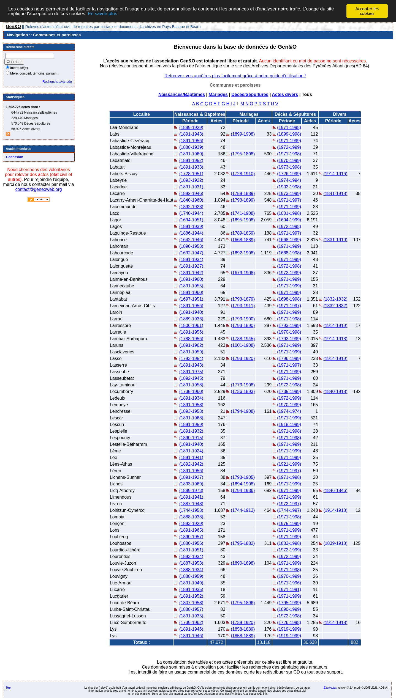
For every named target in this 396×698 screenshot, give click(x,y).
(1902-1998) (289, 187)
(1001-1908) (243, 345)
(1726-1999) (289, 173)
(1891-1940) (191, 312)
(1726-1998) (289, 622)
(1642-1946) (191, 239)
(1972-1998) (289, 226)
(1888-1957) (191, 609)
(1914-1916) (335, 173)
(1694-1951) (191, 220)
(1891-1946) (191, 629)
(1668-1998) (289, 253)
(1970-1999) (289, 160)
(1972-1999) (289, 147)
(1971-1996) (289, 583)
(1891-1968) (191, 418)
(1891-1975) (191, 371)
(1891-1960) (191, 154)
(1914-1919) (335, 325)
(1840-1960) (191, 200)
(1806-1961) (191, 325)
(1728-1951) (191, 173)
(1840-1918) (335, 391)
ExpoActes (330, 687)
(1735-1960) (191, 391)
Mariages (217, 94)
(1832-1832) (335, 299)
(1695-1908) (243, 220)
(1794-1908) (243, 411)
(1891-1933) (191, 167)
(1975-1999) (289, 523)
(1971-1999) (289, 140)
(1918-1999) (289, 424)
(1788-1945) (243, 338)
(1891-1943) (191, 134)
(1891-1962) (191, 345)
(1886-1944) (191, 233)
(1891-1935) (191, 589)
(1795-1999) (289, 602)
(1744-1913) (243, 510)
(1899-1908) (243, 134)
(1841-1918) (335, 193)
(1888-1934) (191, 569)
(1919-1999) (289, 629)
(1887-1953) (191, 563)
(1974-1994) (289, 180)
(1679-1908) (243, 272)
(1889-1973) (191, 490)
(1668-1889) (243, 239)
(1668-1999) (289, 239)
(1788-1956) (191, 338)
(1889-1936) (191, 319)
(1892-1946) (191, 193)
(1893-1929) (191, 523)
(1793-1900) (243, 319)
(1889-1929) (191, 127)
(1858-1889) (243, 629)
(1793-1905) (243, 477)
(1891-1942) (191, 272)
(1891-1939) (191, 226)
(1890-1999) (289, 609)
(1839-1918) (335, 543)
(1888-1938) (191, 517)
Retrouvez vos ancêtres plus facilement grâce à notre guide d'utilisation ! (235, 75)
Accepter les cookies (367, 11)
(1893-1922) (191, 180)
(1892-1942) (191, 464)
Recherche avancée (57, 82)
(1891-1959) (191, 352)
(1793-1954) (191, 358)
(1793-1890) (243, 325)
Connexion (14, 157)
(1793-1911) (243, 305)
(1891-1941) (191, 457)
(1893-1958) (191, 411)
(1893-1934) (191, 556)
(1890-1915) (191, 437)
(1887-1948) (191, 503)
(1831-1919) (335, 239)
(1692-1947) (191, 253)
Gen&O (13, 26)
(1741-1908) (243, 213)
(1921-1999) (289, 464)
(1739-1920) (243, 622)
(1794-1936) (243, 490)
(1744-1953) (191, 510)
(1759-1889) (243, 193)
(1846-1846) (335, 490)
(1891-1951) (191, 550)
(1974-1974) (289, 411)
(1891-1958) (191, 385)
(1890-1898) (243, 563)
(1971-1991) (289, 589)
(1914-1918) (335, 338)
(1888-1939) (191, 147)
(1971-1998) (289, 127)
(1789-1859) (243, 233)
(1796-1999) (289, 358)
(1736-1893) (243, 391)
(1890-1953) (191, 246)
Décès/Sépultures (249, 94)
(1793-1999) (289, 325)
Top (8, 687)
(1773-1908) (243, 385)
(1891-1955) (191, 286)
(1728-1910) (243, 173)
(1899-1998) (289, 134)
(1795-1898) (243, 154)
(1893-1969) (191, 484)
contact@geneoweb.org (38, 189)
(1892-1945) (191, 378)
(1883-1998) (289, 543)
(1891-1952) (191, 160)
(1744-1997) (289, 510)
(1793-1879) (243, 299)
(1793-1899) (243, 200)
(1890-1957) (191, 536)
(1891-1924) (191, 451)
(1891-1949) (191, 583)
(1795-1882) (243, 543)
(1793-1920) (243, 358)
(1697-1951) (191, 299)
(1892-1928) (191, 206)
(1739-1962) (191, 622)
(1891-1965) (191, 530)
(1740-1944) (191, 213)
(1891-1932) (191, 431)
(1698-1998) (289, 299)
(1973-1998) (289, 167)
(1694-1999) (289, 220)
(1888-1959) (191, 576)
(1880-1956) (191, 543)
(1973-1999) (289, 193)
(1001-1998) (289, 213)
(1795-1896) (243, 602)
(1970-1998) (289, 332)
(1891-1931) (191, 187)
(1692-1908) (243, 253)
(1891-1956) (191, 140)
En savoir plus (102, 13)
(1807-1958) (191, 602)
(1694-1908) (243, 484)
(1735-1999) (289, 391)
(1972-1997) (289, 503)
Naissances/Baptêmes (181, 94)
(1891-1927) (191, 266)
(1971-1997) (289, 200)
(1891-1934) (191, 259)
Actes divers (285, 94)
